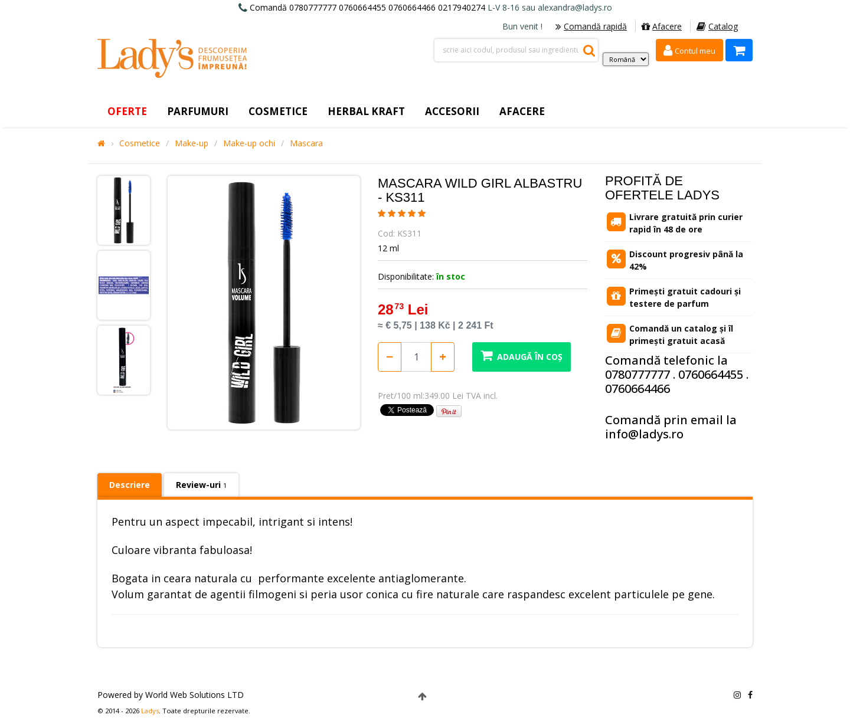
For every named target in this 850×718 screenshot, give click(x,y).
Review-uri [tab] (201, 484)
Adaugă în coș (521, 355)
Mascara (306, 143)
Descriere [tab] (129, 484)
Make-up (191, 143)
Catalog (717, 26)
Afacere (662, 26)
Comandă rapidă (591, 26)
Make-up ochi (249, 143)
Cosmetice (139, 143)
